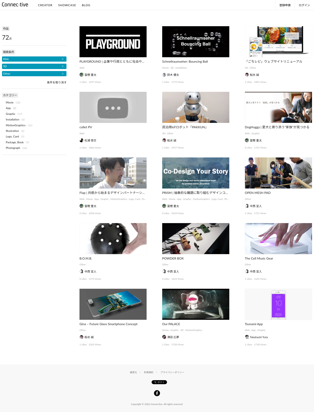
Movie (165, 67)
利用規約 (149, 372)
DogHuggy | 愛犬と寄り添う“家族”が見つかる (277, 127)
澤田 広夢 (173, 337)
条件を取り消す (56, 82)
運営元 (133, 372)
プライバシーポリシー (172, 372)
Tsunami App (254, 324)
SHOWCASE (67, 5)
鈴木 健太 (173, 74)
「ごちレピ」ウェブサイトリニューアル (273, 61)
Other (253, 67)
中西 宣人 (256, 206)
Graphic (256, 133)
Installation (181, 67)
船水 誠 (254, 74)
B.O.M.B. (86, 258)
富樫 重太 (91, 74)
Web (82, 67)
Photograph (13, 147)
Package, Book (15, 142)
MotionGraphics (118, 198)
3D (172, 67)
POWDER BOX (173, 258)
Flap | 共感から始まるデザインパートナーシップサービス (120, 192)
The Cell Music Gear (259, 258)
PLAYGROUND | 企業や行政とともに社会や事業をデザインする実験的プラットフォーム (143, 61)
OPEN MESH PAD (258, 192)
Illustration (12, 130)
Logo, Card (134, 198)
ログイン (304, 5)
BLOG (86, 5)
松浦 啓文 (91, 140)
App (96, 198)
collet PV (86, 127)
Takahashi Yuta (259, 337)
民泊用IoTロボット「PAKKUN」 (185, 127)
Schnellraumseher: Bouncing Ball (185, 61)
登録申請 (285, 5)
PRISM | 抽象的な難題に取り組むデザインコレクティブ (201, 192)
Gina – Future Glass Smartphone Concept (109, 324)
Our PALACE (171, 324)
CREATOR (45, 5)
